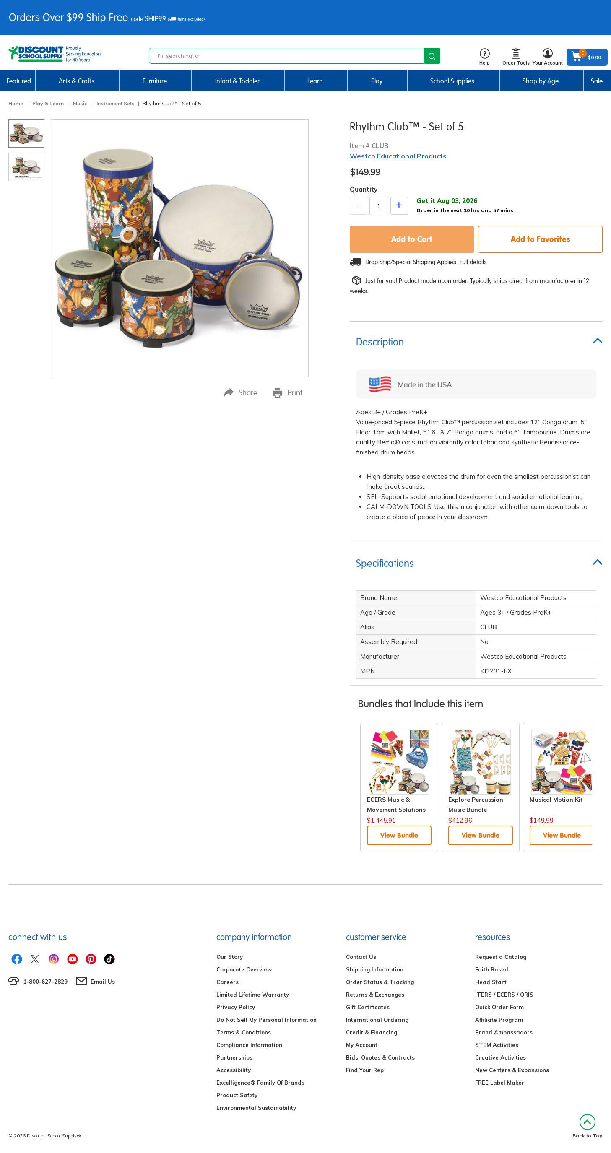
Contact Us (361, 956)
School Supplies (452, 81)
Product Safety (236, 1095)
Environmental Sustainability (256, 1107)
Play (376, 81)
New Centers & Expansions (512, 1070)
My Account (361, 1044)
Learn (315, 81)
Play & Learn (48, 103)
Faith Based (491, 969)
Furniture (155, 81)
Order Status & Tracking (380, 982)
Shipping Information (374, 969)
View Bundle (399, 835)
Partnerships (234, 1057)
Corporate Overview (244, 969)
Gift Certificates (368, 1007)
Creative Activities (500, 1057)
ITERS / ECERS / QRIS (504, 994)
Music (80, 103)
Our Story (229, 956)
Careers (227, 982)
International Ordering (377, 1019)
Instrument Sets (115, 103)
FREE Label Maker (499, 1082)
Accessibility (233, 1070)
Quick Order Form (499, 1007)
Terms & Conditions (243, 1032)
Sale (597, 81)
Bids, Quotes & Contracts (380, 1057)
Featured (19, 81)
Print (287, 393)
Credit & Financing (371, 1032)
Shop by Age (541, 81)
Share (240, 392)
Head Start (491, 982)
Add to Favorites (540, 239)
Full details (473, 262)
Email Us (103, 981)
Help (484, 57)
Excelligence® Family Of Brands (260, 1082)
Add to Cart (411, 239)
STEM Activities (496, 1044)
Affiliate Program (499, 1019)
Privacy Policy (235, 1007)
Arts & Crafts (76, 81)
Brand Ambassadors (504, 1032)
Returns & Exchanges (375, 994)
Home (15, 103)
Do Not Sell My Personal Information (266, 1019)
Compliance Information (249, 1044)
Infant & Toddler (237, 81)
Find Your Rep (365, 1070)
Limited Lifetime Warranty (252, 994)
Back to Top (587, 1126)
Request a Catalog (500, 956)
